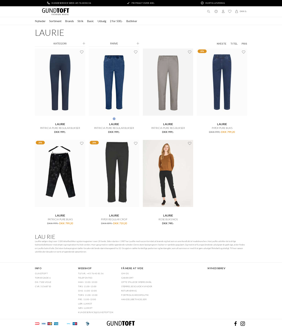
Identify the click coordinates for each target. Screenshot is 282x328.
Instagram (242, 323)
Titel (234, 43)
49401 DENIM (114, 118)
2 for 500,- (116, 21)
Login (223, 11)
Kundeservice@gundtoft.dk (95, 312)
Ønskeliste (230, 11)
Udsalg (101, 21)
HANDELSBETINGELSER (134, 299)
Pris (244, 43)
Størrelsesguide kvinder (136, 286)
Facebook (235, 323)
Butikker (131, 21)
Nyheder (40, 21)
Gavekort (127, 277)
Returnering (129, 290)
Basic (90, 21)
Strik (80, 21)
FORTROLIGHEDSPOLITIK (135, 294)
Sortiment (55, 21)
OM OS (125, 273)
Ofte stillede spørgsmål (136, 282)
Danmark (216, 11)
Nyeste (221, 43)
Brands (69, 21)
